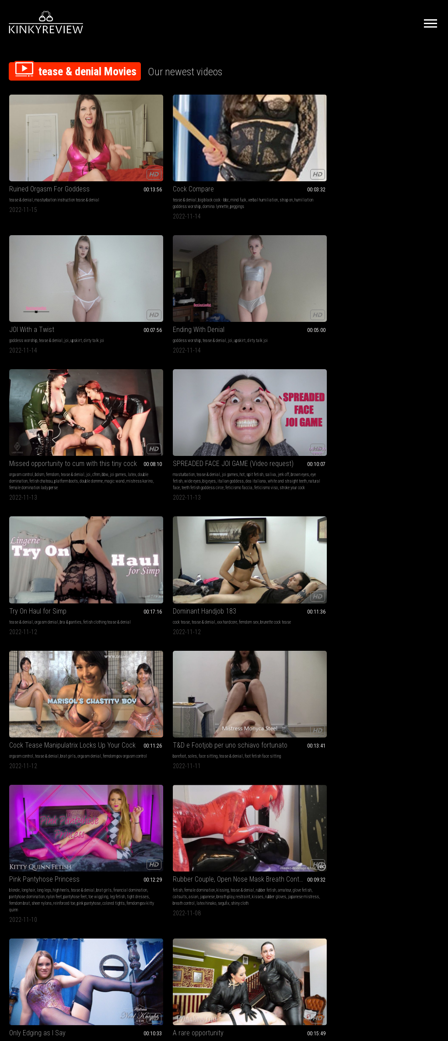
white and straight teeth (51, 294)
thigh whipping (240, 824)
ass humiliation (415, 549)
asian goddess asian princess (225, 569)
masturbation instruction (305, 680)
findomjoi (420, 824)
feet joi (159, 797)
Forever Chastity (296, 519)
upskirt (252, 157)
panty (20, 549)
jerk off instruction (234, 399)
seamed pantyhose (70, 549)
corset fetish (206, 418)
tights (69, 542)
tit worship (40, 687)
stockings (17, 673)
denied (365, 412)
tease (377, 405)
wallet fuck (408, 810)
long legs (44, 399)
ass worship (127, 529)
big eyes (45, 288)
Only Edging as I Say (213, 388)
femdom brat (19, 425)
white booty (384, 556)
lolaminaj (116, 700)
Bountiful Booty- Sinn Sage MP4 (399, 519)
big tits (15, 667)
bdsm (391, 157)
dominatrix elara (229, 556)
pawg (396, 549)
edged (423, 412)
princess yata (412, 817)
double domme (372, 177)
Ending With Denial (298, 146)
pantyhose (74, 536)
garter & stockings (59, 673)
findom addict (387, 817)
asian (117, 412)
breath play (149, 412)
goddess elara (197, 562)
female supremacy (199, 673)
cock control (388, 810)
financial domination (55, 405)
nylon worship (20, 556)
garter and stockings (201, 412)
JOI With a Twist (207, 146)
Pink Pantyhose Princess (44, 388)
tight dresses (66, 418)
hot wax (248, 817)
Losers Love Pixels (299, 656)
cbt (202, 804)
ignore (331, 680)
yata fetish (402, 824)
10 (302, 888)
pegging (414, 405)
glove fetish (155, 405)
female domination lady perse (384, 183)
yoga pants (401, 536)
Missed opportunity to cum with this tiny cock (399, 146)
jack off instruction (149, 687)
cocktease (418, 556)
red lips (428, 405)
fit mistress (210, 687)
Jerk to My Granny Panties (397, 656)
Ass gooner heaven (36, 519)
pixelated (280, 706)
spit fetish (17, 281)
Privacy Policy (256, 943)
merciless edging (392, 418)
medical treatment (243, 693)
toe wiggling (27, 418)
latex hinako (148, 425)
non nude (127, 680)
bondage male (318, 810)
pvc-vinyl (297, 810)
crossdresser (160, 680)
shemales (155, 673)
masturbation (20, 274)
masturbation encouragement (227, 542)
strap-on (400, 405)
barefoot (367, 274)
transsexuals (108, 680)
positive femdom (39, 549)
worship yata (380, 824)
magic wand (395, 177)
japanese (131, 412)
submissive (194, 549)
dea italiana (19, 294)
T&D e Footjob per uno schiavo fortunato (399, 264)
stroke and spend (130, 693)
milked (410, 412)
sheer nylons (42, 425)
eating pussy (61, 687)
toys (42, 693)
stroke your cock (59, 307)
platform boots (417, 170)
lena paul (24, 700)
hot (78, 274)
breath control (125, 425)
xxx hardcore (239, 274)
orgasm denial (134, 274)
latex (406, 164)
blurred (295, 706)
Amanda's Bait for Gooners (134, 519)
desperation (395, 399)
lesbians (16, 693)
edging (411, 399)
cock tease (193, 274)
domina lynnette (140, 170)
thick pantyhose (47, 562)
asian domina (221, 562)
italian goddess (67, 288)
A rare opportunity (298, 388)
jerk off (46, 281)
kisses (119, 418)
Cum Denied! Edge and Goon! (136, 656)
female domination (123, 399)
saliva (33, 281)
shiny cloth (106, 432)
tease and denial (420, 542)
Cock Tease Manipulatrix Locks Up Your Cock (312, 264)
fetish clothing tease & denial (121, 281)
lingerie (366, 399)
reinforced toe (64, 425)
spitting (218, 680)
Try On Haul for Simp (125, 264)
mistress (225, 405)
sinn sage (383, 562)
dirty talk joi (195, 164)
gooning (142, 680)
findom (404, 804)
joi (242, 157)
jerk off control (318, 700)
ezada (307, 405)
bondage (328, 399)
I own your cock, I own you (45, 787)
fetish (102, 399)
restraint (104, 418)
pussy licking (52, 680)
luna (297, 405)
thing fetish (380, 569)
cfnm (370, 164)
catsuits (104, 412)
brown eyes (63, 281)
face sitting (395, 274)
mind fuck (163, 157)
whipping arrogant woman (206, 824)
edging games (29, 680)
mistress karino (420, 177)
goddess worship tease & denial (138, 536)
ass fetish (369, 667)
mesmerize (18, 536)
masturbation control (304, 693)
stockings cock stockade (302, 817)
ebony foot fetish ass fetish (382, 673)
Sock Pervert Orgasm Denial (136, 787)
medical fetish (239, 680)
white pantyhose (69, 556)
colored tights (38, 432)
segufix (165, 425)
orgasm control (372, 157)
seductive (368, 418)
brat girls (331, 274)
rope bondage (244, 810)
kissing (147, 399)
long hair (28, 399)
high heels (61, 399)
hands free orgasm (388, 412)
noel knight (243, 405)
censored (339, 700)
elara (249, 556)
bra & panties (158, 274)
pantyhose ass (21, 562)
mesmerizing (44, 556)
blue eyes (226, 418)
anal (220, 673)
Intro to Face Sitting (213, 519)
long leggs (154, 693)
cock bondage (230, 817)
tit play (31, 693)
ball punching (232, 687)
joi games (392, 164)
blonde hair (229, 412)
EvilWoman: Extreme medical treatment (224, 656)
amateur (137, 405)
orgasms (52, 667)
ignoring (279, 693)
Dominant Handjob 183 (216, 264)
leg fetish (46, 418)
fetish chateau (392, 170)
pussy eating (33, 667)
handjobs (312, 399)
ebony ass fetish (424, 667)
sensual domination (201, 399)
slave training (393, 542)
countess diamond (325, 687)
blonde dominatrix (422, 418)
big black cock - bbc (137, 157)
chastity (35, 804)
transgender (106, 687)
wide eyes (29, 288)
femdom (403, 157)
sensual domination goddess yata (388, 830)
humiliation (381, 536)
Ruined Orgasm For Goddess (48, 146)
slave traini (247, 549)
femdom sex (195, 281)
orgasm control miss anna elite (385, 425)
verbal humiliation (112, 164)
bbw (379, 164)
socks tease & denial (139, 804)
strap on (135, 164)
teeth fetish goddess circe (39, 301)
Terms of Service (197, 943)
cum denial (136, 673)
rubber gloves (136, 418)
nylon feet (54, 412)
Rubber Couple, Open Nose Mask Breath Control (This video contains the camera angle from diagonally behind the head (136, 388)
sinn (288, 405)
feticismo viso (33, 307)
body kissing (19, 687)
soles (380, 274)
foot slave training (112, 797)
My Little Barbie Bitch (302, 787)
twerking (402, 556)
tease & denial (21, 157)
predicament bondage (315, 797)
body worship (422, 804)
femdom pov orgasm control (320, 281)
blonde (14, 399)
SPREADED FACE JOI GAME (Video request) (48, 264)
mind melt (368, 810)
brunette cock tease (221, 281)
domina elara (196, 575)
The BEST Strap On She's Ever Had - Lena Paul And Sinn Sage (48, 656)
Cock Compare (117, 146)
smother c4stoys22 (330, 405)
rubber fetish (119, 405)
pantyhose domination (27, 412)
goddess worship (199, 157)
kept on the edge (425, 425)
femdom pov (206, 405)
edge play (125, 687)
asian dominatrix (199, 556)
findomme (17, 542)
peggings (161, 170)
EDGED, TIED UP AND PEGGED (399, 388)
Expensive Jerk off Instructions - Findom (399, 787)
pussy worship (197, 536)
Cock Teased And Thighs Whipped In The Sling (224, 787)
